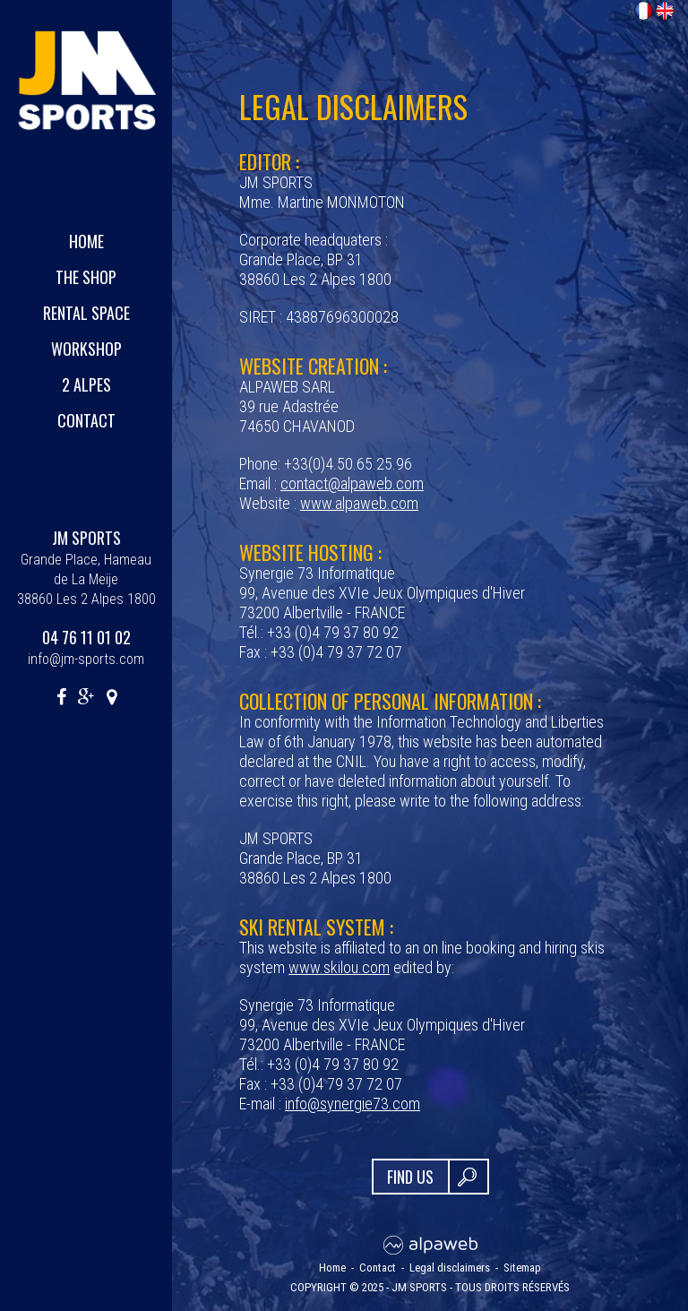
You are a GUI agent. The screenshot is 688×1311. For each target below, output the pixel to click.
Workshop (86, 348)
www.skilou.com (339, 967)
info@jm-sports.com (86, 659)
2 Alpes (86, 384)
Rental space (86, 312)
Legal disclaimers (449, 1267)
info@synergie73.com (352, 1103)
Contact (86, 420)
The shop (86, 277)
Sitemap (522, 1267)
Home (86, 241)
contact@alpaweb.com (352, 483)
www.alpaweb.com (359, 503)
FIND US (410, 1176)
